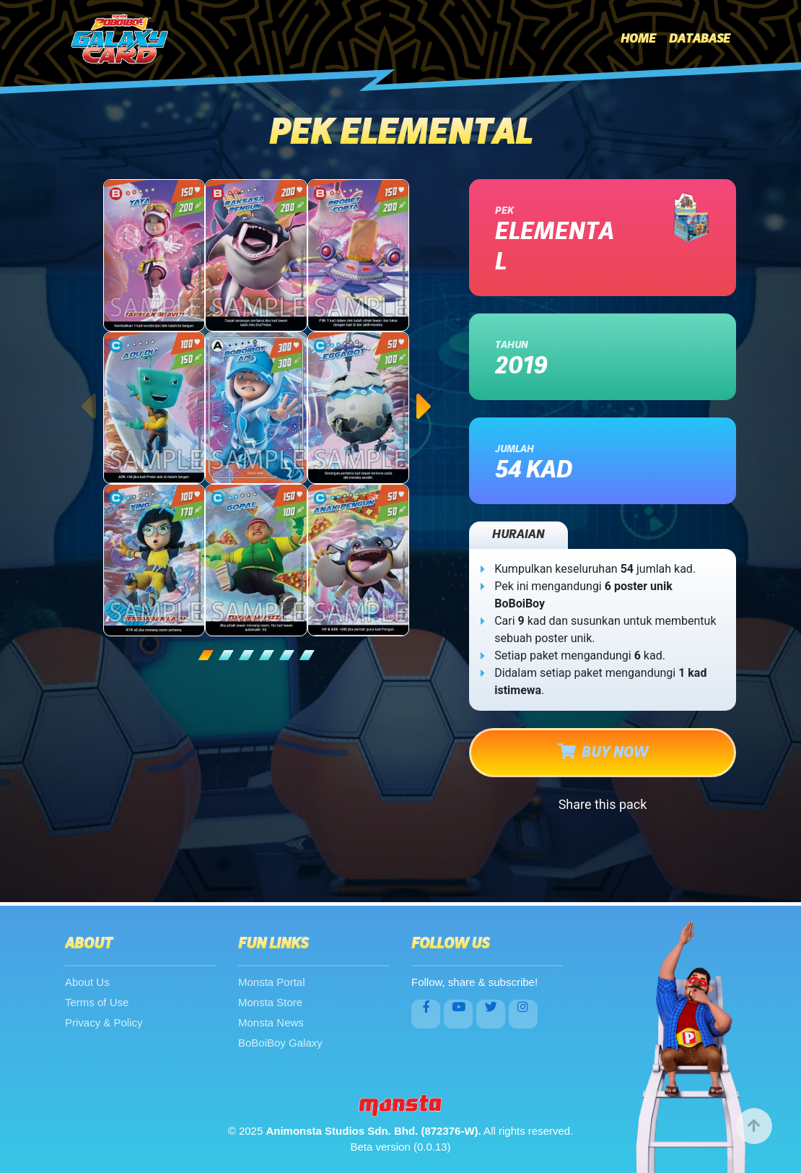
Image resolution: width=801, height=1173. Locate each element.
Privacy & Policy (104, 1022)
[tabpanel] (256, 407)
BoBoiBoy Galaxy (280, 1042)
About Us (87, 982)
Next (424, 392)
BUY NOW (603, 752)
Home (638, 39)
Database (699, 39)
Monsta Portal (271, 982)
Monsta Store (270, 1002)
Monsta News (271, 1022)
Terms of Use (96, 1002)
